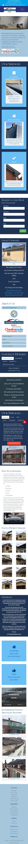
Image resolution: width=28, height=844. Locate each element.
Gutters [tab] (5, 420)
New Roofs (14, 791)
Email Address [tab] (18, 358)
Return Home (14, 793)
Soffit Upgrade (14, 811)
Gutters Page (14, 800)
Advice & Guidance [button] (8, 346)
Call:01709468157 (14, 1)
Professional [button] (6, 342)
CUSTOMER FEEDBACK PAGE (14, 634)
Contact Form (14, 831)
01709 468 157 (15, 368)
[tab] (14, 307)
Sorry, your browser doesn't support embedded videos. (14, 518)
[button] (8, 704)
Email (4, 217)
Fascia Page (14, 794)
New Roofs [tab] (5, 417)
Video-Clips (14, 823)
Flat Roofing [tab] (21, 420)
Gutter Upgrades (14, 813)
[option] (14, 695)
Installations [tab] (12, 420)
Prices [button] (4, 339)
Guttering (14, 807)
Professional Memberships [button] (10, 307)
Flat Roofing (14, 815)
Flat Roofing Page (14, 798)
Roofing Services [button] (7, 336)
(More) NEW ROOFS (14, 443)
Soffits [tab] (18, 417)
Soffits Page (14, 796)
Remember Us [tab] (12, 361)
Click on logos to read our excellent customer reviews (8, 47)
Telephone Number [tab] (8, 358)
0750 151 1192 (16, 370)
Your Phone (6, 212)
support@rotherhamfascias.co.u (14, 5)
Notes (4, 223)
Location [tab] (5, 361)
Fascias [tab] (12, 417)
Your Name (5, 206)
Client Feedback (14, 833)
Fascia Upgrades (14, 809)
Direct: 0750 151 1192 (14, 3)
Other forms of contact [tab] (8, 364)
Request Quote (14, 829)
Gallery (14, 821)
